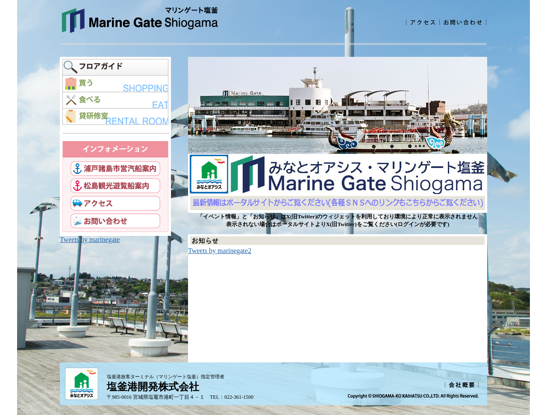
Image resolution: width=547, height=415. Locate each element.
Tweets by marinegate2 (219, 250)
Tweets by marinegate (90, 239)
